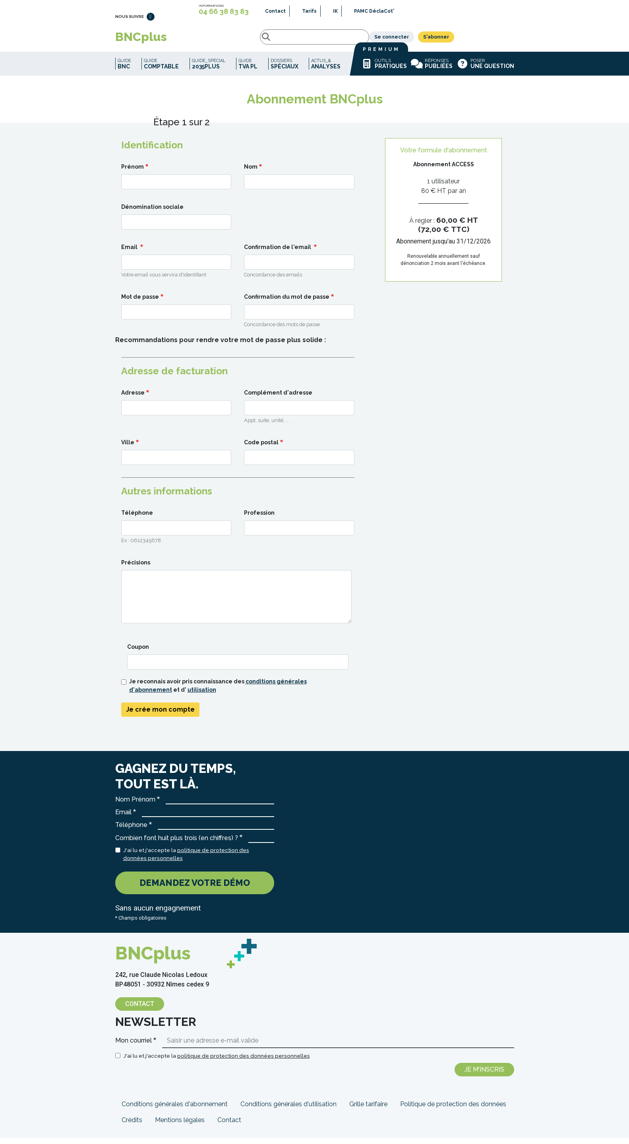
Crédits (132, 1126)
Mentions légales (180, 1126)
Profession (259, 519)
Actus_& (326, 70)
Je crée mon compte (160, 715)
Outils (384, 70)
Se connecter (451, 40)
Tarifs (309, 11)
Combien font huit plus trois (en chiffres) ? (176, 844)
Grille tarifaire (368, 1110)
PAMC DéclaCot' (374, 11)
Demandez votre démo (194, 888)
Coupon (138, 653)
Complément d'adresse (278, 398)
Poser (485, 70)
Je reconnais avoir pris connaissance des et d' (218, 691)
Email (130, 253)
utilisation (202, 696)
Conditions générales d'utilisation (288, 1110)
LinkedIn (151, 20)
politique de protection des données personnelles (243, 1061)
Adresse (133, 398)
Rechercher (196, 39)
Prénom (132, 172)
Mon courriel (133, 1046)
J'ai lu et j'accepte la (186, 860)
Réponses (432, 70)
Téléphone (137, 519)
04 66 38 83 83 (224, 11)
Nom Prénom (135, 805)
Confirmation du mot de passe (286, 303)
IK (335, 11)
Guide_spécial (209, 70)
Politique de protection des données (453, 1110)
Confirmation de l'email (278, 253)
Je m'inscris (484, 1075)
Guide (124, 70)
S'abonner (496, 40)
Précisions (135, 568)
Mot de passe (140, 303)
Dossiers (284, 70)
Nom (250, 172)
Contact (275, 11)
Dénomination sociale (152, 213)
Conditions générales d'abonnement (175, 1110)
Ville (127, 448)
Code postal (261, 448)
